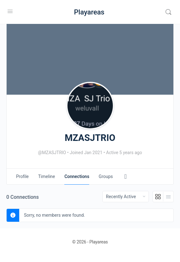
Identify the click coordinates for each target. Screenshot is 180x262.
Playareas (89, 12)
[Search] (168, 12)
